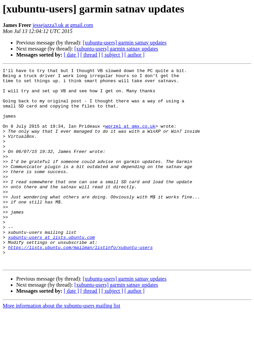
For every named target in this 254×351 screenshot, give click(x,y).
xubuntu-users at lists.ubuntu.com (51, 271)
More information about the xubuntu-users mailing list (61, 345)
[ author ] (134, 55)
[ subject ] (112, 55)
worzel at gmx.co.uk (130, 138)
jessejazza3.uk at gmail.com (63, 25)
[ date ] (71, 55)
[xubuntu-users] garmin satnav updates (124, 42)
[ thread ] (90, 55)
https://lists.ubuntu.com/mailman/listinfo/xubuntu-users (80, 284)
